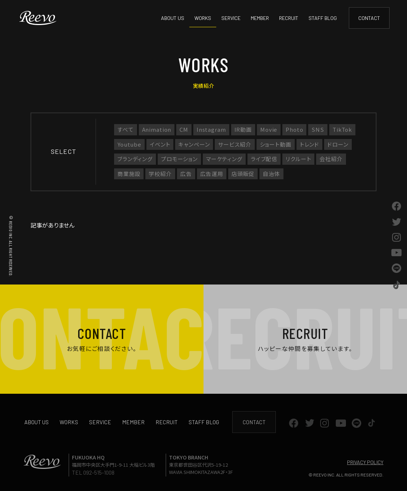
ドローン (337, 144)
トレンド (309, 144)
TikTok (342, 129)
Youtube (129, 144)
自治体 (271, 173)
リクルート (298, 159)
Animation (157, 129)
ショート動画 (275, 144)
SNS (317, 129)
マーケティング (224, 159)
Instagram (211, 129)
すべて (125, 129)
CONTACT (369, 18)
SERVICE (231, 18)
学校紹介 (160, 173)
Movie (268, 129)
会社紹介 (330, 159)
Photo (294, 129)
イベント (160, 144)
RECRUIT (288, 18)
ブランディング (135, 159)
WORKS (202, 18)
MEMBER (260, 18)
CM (184, 129)
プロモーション (179, 159)
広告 (186, 173)
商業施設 (128, 173)
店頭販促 (242, 173)
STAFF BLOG (323, 18)
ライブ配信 (264, 159)
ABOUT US (172, 18)
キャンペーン (194, 144)
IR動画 (243, 129)
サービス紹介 (234, 144)
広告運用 (211, 173)
